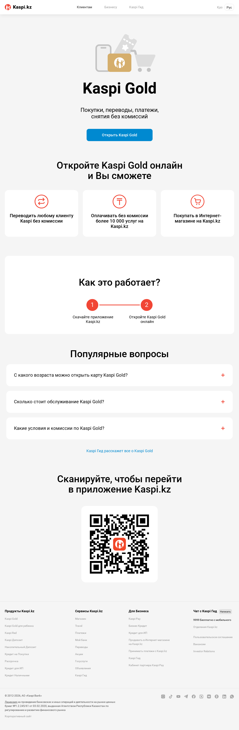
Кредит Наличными (17, 675)
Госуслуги (81, 661)
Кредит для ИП (14, 668)
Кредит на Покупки (17, 654)
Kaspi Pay (135, 618)
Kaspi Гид (81, 675)
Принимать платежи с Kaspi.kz (148, 651)
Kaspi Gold (11, 618)
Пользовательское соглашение (212, 637)
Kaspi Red (11, 632)
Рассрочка (11, 661)
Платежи (80, 632)
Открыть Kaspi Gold (119, 135)
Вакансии (199, 644)
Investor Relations (204, 651)
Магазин (80, 618)
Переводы (81, 647)
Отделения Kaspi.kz (205, 626)
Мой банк (81, 639)
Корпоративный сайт (18, 716)
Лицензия (11, 701)
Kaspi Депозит (14, 639)
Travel (78, 625)
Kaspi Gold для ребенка (19, 625)
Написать (225, 611)
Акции (79, 654)
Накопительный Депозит (20, 647)
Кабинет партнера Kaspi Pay (146, 665)
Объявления (83, 668)
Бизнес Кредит (138, 625)
